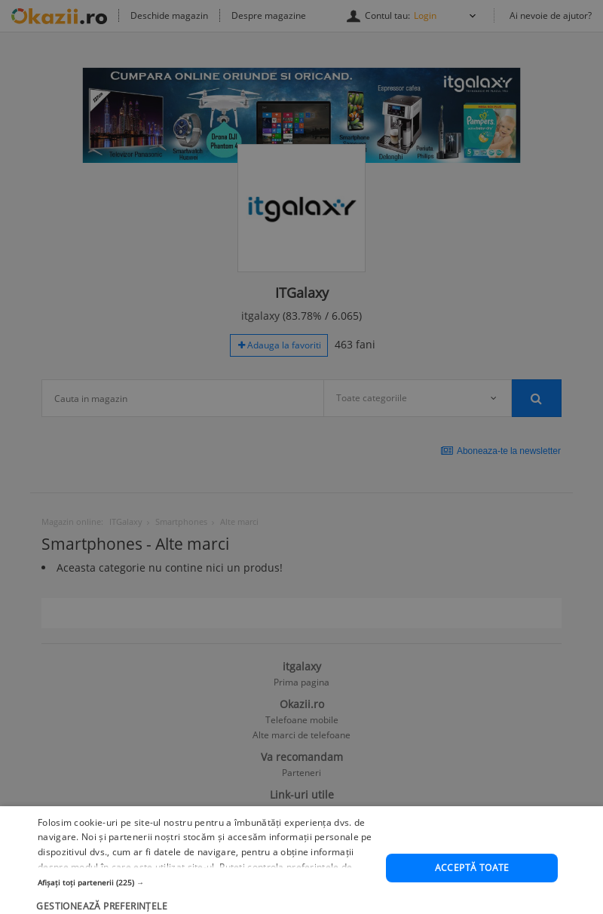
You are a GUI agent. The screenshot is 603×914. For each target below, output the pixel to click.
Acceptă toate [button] (472, 891)
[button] (207, 905)
